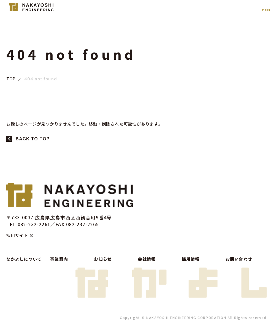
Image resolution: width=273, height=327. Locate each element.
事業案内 (59, 259)
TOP (11, 79)
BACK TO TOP (33, 138)
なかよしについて (24, 259)
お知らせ (103, 259)
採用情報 (191, 259)
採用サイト (17, 235)
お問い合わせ (239, 259)
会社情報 (147, 259)
